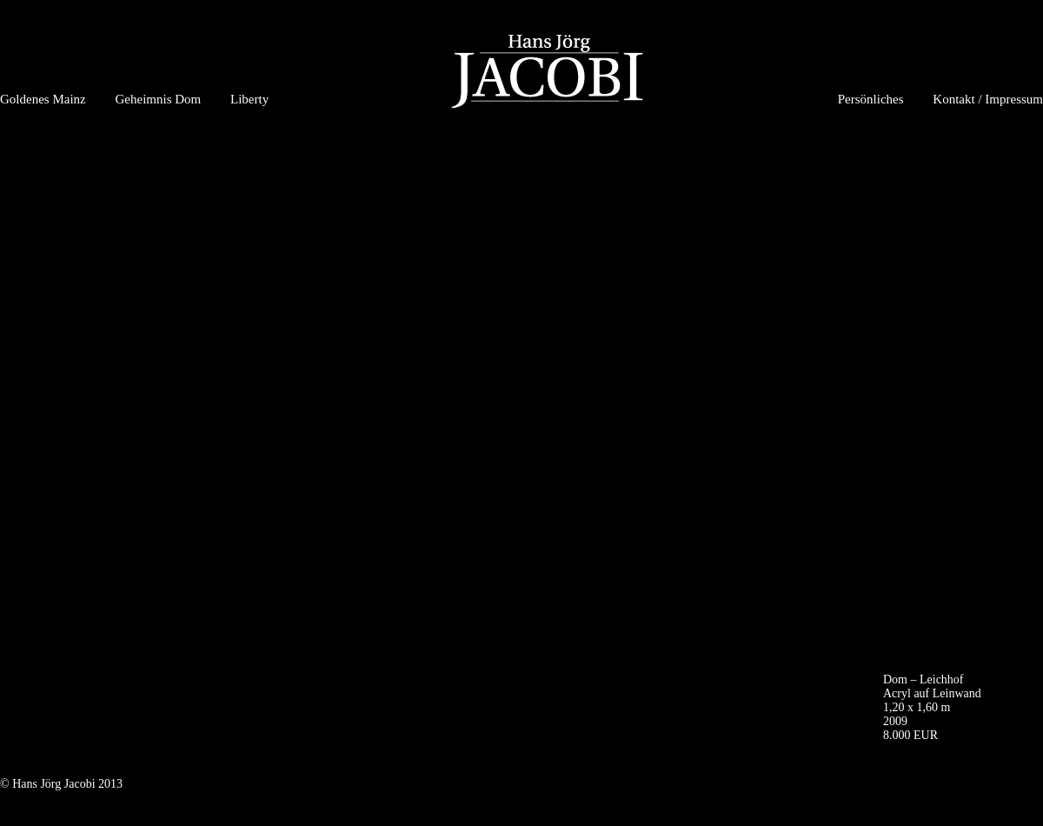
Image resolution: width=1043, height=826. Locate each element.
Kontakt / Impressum (988, 99)
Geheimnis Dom (158, 99)
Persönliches (871, 99)
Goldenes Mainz (43, 99)
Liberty (249, 99)
